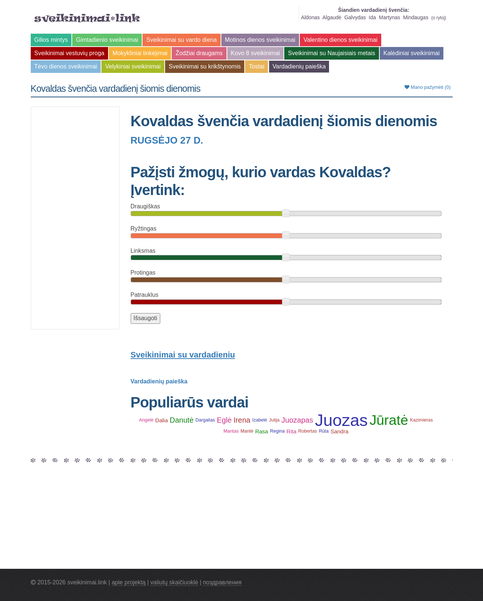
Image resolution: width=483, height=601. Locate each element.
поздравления (222, 582)
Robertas (307, 431)
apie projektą (129, 582)
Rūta (324, 431)
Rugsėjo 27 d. (167, 140)
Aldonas (310, 17)
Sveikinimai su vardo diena (181, 40)
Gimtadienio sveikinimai (107, 40)
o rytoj (439, 17)
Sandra (339, 431)
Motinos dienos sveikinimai (260, 40)
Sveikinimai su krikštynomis (205, 66)
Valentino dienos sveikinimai (340, 40)
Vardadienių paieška (299, 66)
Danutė (182, 420)
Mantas (231, 431)
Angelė (146, 420)
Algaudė (331, 17)
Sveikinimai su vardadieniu (183, 354)
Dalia (161, 420)
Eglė (224, 420)
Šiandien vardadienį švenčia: (373, 10)
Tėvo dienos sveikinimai (65, 66)
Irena (242, 420)
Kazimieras (421, 420)
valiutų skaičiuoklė (174, 582)
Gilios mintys (51, 40)
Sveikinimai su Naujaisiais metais (331, 53)
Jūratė (389, 420)
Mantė (247, 431)
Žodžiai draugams (198, 53)
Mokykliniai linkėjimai (140, 53)
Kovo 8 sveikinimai (255, 53)
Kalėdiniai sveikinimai (411, 53)
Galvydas (355, 17)
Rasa (261, 431)
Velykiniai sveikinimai (132, 66)
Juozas (341, 420)
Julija (274, 420)
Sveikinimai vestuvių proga (69, 53)
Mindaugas (416, 17)
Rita (291, 431)
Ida (372, 17)
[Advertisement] (75, 218)
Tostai (256, 66)
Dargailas (205, 420)
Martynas (389, 17)
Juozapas (297, 420)
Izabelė (259, 420)
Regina (277, 431)
